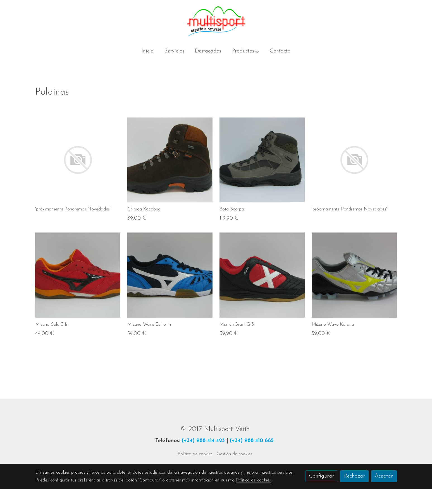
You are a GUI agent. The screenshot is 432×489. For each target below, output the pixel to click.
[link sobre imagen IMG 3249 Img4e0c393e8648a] (77, 275)
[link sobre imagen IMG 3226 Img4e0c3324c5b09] (170, 160)
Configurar (321, 476)
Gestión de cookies (234, 454)
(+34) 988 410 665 (252, 441)
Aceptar (384, 476)
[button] (245, 52)
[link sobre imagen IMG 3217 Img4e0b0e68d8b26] (354, 275)
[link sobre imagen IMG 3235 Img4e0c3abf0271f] (170, 275)
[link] (216, 21)
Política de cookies (195, 454)
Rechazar (354, 476)
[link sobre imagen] (77, 160)
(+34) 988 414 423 (203, 441)
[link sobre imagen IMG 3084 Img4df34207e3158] (262, 160)
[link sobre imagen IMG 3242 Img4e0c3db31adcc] (262, 275)
